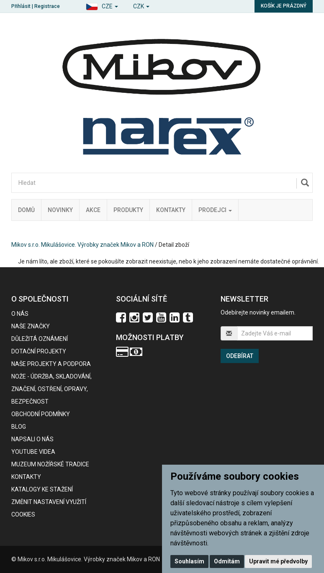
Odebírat (239, 356)
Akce (93, 210)
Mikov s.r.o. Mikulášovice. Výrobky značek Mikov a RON (82, 244)
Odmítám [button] (227, 561)
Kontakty (170, 210)
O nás (19, 313)
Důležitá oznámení (39, 338)
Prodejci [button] (215, 210)
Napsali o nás (32, 439)
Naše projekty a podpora (51, 364)
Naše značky (30, 326)
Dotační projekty (38, 351)
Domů (26, 210)
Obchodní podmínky (40, 414)
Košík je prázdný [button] (283, 6)
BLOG (18, 426)
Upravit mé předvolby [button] (278, 561)
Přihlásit (21, 6)
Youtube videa (33, 451)
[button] (102, 5)
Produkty (128, 210)
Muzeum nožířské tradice (50, 464)
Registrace (47, 6)
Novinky (60, 210)
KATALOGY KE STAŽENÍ (42, 489)
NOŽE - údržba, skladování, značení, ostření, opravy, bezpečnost (51, 389)
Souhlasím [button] (189, 561)
